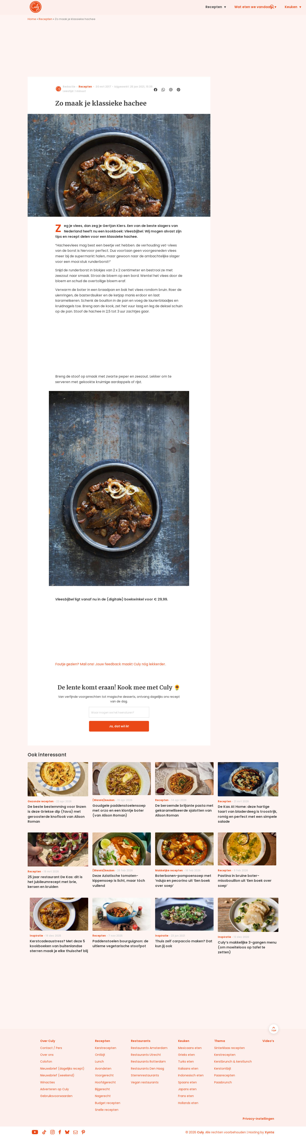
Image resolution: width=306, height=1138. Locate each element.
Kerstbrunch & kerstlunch (233, 1061)
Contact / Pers (51, 1048)
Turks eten (186, 1061)
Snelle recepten (106, 1110)
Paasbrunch (223, 1082)
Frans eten (186, 1096)
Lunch (99, 1061)
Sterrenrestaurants (145, 1075)
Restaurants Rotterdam (148, 1061)
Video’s (268, 1041)
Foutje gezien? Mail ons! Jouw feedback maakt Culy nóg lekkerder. (110, 664)
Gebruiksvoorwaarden (56, 1096)
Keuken (189, 7)
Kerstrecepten (105, 1048)
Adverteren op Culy (54, 1089)
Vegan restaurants (145, 1082)
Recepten (112, 7)
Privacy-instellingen (258, 1119)
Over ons (47, 1055)
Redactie (69, 86)
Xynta (269, 1132)
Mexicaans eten (190, 1048)
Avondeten (103, 1068)
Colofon (46, 1061)
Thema (219, 1041)
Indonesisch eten (191, 1075)
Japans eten (187, 1089)
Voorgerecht (104, 1075)
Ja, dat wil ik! (119, 726)
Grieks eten (186, 1055)
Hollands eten (188, 1103)
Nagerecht (103, 1096)
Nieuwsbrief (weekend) (57, 1075)
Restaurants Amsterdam (149, 1048)
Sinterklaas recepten (229, 1048)
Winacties (47, 1082)
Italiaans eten (188, 1068)
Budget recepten (107, 1103)
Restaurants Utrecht (146, 1055)
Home (32, 19)
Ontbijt (100, 1055)
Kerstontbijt (222, 1068)
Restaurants (247, 7)
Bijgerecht (102, 1089)
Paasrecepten (224, 1075)
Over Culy (47, 1041)
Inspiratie (216, 7)
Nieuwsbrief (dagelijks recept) (62, 1068)
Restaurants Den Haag (147, 1068)
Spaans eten (187, 1082)
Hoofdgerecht (105, 1082)
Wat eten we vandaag (152, 7)
